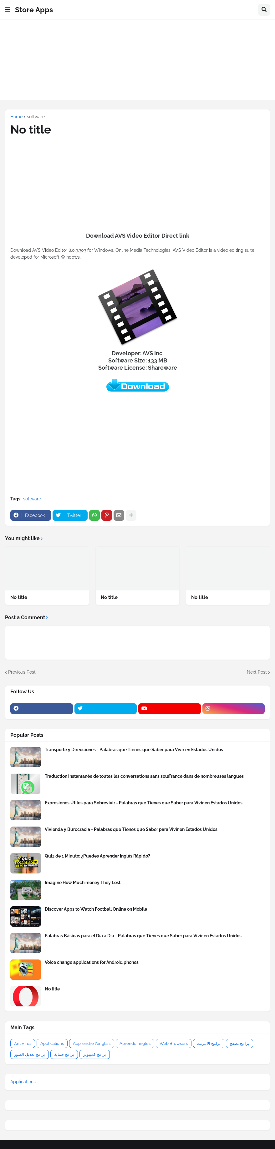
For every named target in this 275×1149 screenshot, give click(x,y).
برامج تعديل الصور (29, 1054)
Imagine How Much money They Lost (82, 882)
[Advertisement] (137, 63)
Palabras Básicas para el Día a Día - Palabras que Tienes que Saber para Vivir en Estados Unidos (143, 935)
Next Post (257, 672)
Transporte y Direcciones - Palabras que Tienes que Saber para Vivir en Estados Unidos (134, 749)
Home (16, 116)
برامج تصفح (239, 1043)
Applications (52, 1043)
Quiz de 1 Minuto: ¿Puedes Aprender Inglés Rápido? (97, 855)
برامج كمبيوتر (94, 1054)
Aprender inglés (135, 1043)
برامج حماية (64, 1054)
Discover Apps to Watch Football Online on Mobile (96, 909)
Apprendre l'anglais (91, 1043)
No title (18, 597)
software (36, 116)
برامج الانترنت (209, 1043)
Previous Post (22, 672)
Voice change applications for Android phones (92, 962)
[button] (7, 9)
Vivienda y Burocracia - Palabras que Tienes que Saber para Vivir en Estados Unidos (131, 829)
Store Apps (34, 9)
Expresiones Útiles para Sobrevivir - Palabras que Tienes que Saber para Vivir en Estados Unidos (143, 802)
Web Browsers (174, 1043)
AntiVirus (22, 1043)
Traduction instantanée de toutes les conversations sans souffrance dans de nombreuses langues (144, 776)
